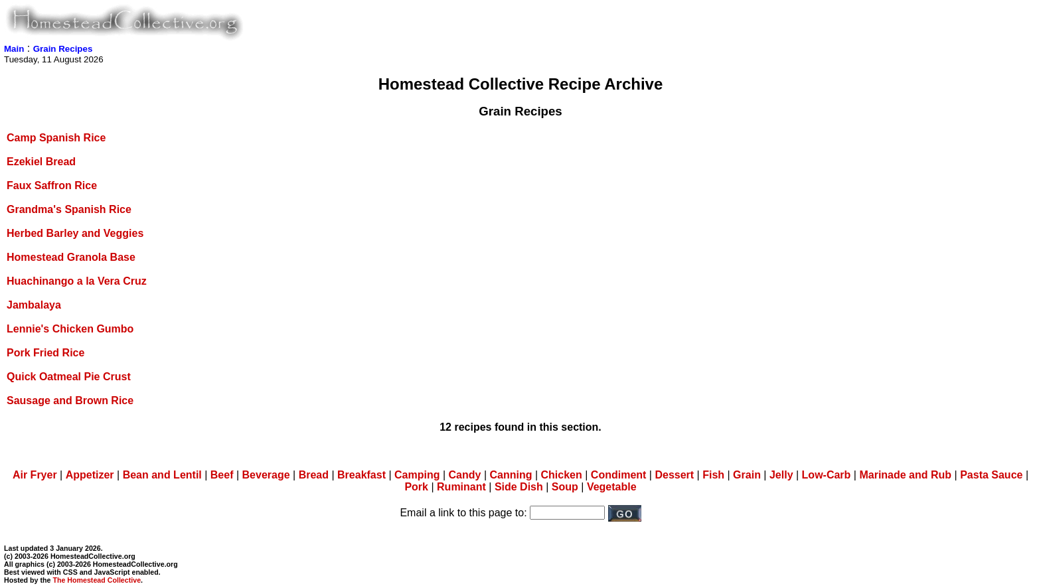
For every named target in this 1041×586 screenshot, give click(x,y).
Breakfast (361, 474)
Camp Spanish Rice (56, 137)
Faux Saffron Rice (52, 185)
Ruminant (461, 486)
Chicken (561, 474)
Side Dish (519, 486)
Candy (465, 474)
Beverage (266, 474)
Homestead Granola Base (71, 257)
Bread (314, 474)
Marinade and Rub (905, 474)
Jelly (781, 474)
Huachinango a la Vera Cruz (77, 281)
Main (14, 49)
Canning (510, 474)
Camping (417, 474)
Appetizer (90, 474)
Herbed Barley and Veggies (75, 233)
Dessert (674, 474)
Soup (565, 486)
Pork (416, 486)
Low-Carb (826, 474)
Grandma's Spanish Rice (69, 209)
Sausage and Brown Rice (70, 400)
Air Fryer (35, 474)
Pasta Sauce (991, 474)
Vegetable (612, 486)
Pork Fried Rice (45, 352)
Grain (747, 474)
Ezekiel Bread (41, 161)
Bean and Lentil (162, 474)
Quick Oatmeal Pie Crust (69, 376)
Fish (713, 474)
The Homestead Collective (96, 580)
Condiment (619, 474)
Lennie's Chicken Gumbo (70, 328)
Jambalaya (34, 305)
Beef (222, 474)
